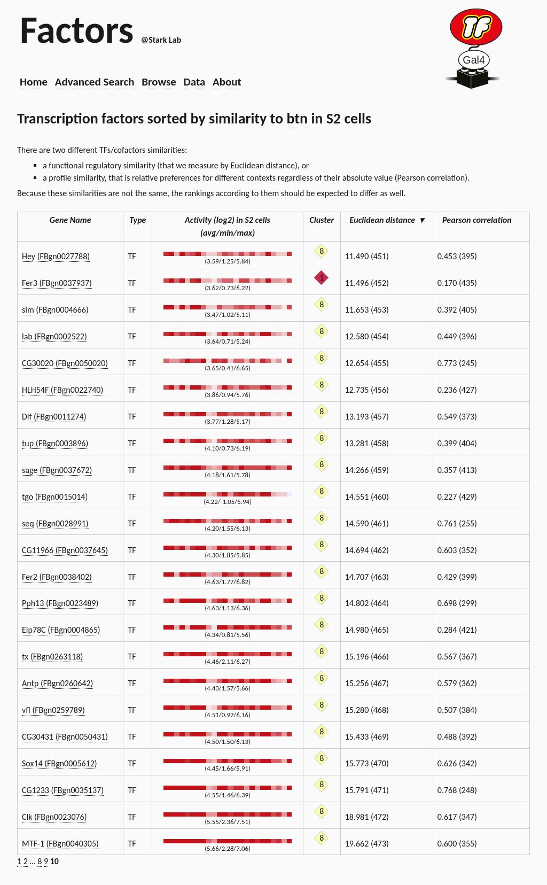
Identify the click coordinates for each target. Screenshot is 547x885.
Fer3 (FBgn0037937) (57, 283)
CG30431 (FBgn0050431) (65, 737)
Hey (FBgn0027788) (56, 256)
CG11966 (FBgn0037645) (65, 550)
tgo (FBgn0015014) (55, 497)
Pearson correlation (481, 220)
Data (195, 82)
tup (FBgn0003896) (55, 443)
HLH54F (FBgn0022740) (62, 390)
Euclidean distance (387, 220)
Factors (77, 29)
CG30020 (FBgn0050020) (65, 363)
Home (34, 82)
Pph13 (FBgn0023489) (60, 603)
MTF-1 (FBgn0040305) (60, 844)
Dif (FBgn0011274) (54, 417)
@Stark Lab (161, 40)
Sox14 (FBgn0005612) (59, 763)
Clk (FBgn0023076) (54, 817)
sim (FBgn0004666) (55, 310)
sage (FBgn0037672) (57, 470)
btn (297, 118)
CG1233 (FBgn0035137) (63, 790)
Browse (159, 82)
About (227, 82)
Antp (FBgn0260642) (57, 683)
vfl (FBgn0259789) (53, 710)
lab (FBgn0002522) (54, 336)
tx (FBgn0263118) (52, 656)
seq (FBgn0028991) (55, 523)
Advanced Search (95, 82)
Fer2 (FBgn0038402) (57, 577)
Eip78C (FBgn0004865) (61, 630)
